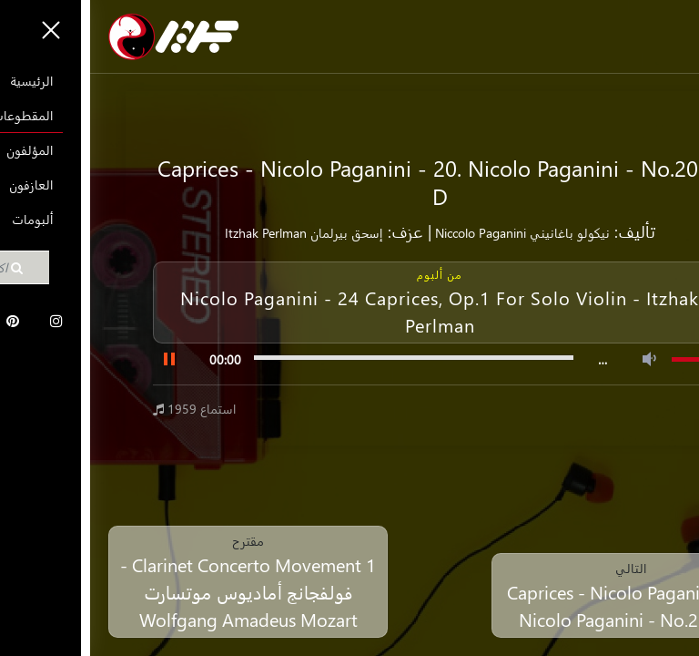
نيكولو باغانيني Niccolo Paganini (430, 232)
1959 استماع (105, 408)
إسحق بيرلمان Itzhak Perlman (214, 232)
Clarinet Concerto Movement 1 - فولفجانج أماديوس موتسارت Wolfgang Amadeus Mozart (158, 591)
